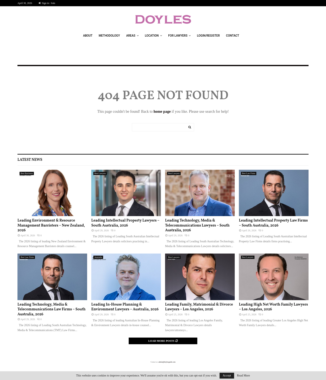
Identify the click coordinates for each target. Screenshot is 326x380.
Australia (98, 257)
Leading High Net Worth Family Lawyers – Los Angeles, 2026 (273, 307)
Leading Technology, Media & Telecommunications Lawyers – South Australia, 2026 (197, 225)
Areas (130, 35)
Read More (243, 375)
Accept (227, 375)
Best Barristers (27, 173)
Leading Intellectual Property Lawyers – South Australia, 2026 (125, 223)
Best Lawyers (100, 173)
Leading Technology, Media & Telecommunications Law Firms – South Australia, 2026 (51, 309)
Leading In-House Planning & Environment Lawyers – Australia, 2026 (125, 307)
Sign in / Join (47, 3)
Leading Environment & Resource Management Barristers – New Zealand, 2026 (51, 225)
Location (152, 35)
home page (162, 111)
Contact (232, 35)
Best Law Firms (248, 173)
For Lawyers (177, 35)
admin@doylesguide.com (166, 362)
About (87, 35)
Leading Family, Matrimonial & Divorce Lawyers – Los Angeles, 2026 (199, 307)
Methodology (109, 35)
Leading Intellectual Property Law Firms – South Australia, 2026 (273, 223)
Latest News (29, 159)
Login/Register (208, 35)
